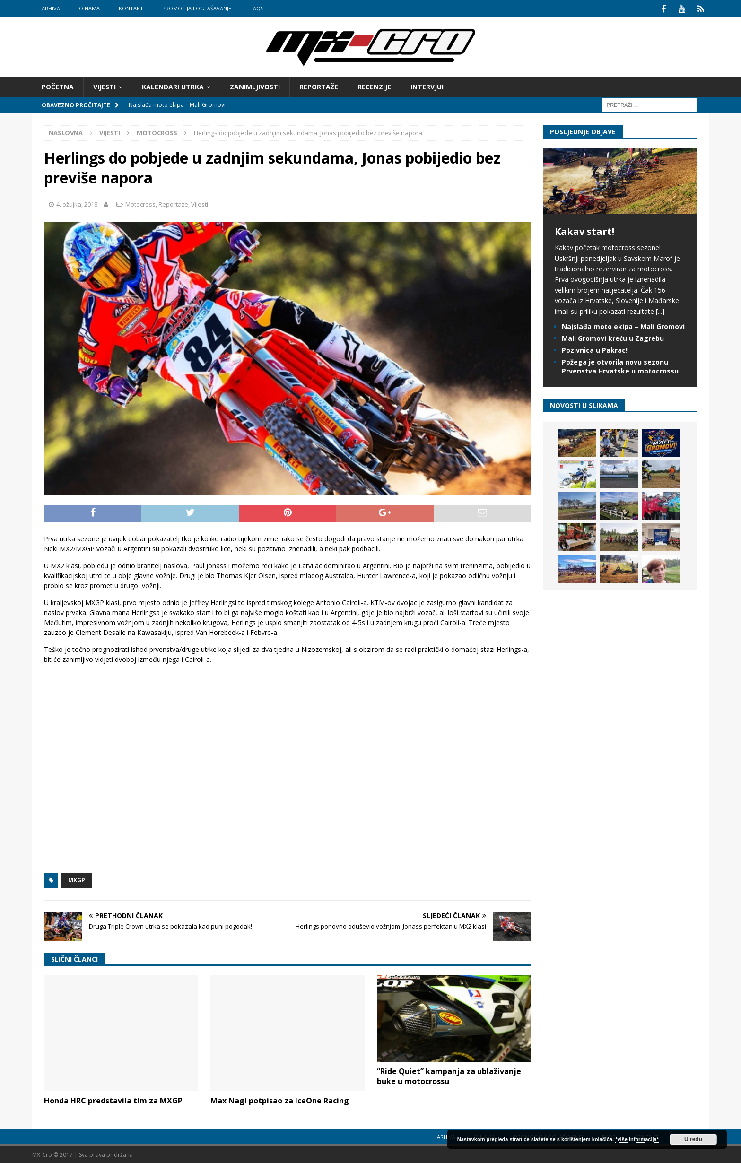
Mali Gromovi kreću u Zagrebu (613, 337)
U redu (693, 1139)
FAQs (256, 8)
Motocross (140, 203)
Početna (58, 85)
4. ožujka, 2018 (76, 203)
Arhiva (51, 8)
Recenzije (374, 85)
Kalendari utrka (173, 85)
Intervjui (427, 85)
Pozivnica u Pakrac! (595, 349)
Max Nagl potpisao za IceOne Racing (279, 1099)
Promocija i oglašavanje (196, 8)
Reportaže (318, 85)
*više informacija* (637, 1139)
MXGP (76, 879)
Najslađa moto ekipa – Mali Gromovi (623, 325)
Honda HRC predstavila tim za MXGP (113, 1099)
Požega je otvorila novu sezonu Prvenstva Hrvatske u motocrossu (620, 365)
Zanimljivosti (255, 85)
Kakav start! (584, 230)
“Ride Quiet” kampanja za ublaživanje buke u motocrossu (449, 1075)
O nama (89, 8)
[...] (660, 310)
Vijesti (104, 85)
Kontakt (131, 8)
